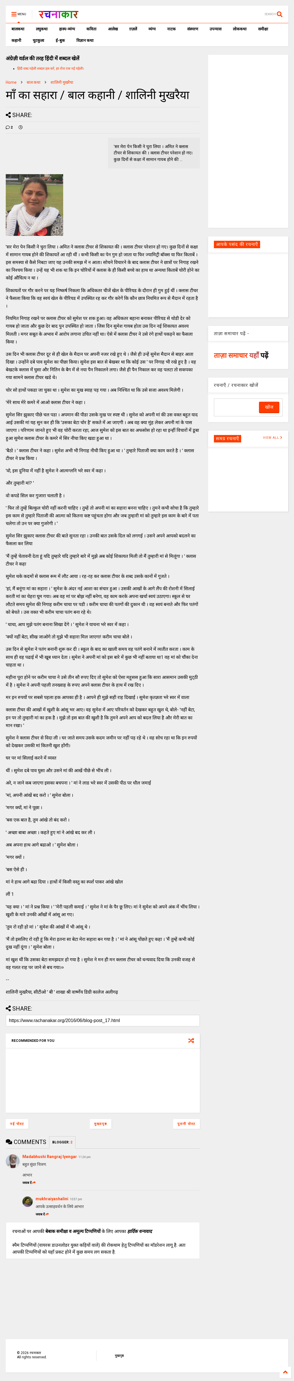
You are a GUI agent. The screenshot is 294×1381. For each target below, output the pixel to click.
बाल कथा (33, 82)
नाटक (171, 29)
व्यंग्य (152, 29)
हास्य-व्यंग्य (67, 29)
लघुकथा (42, 29)
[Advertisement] (248, 141)
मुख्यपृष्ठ (100, 1124)
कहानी (16, 40)
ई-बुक (60, 40)
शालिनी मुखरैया (62, 82)
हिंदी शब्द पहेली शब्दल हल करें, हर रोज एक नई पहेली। (50, 69)
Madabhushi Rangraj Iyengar (49, 1156)
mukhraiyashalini (52, 1199)
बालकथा (17, 29)
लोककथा (240, 29)
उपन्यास (215, 29)
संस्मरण (192, 29)
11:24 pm (84, 1157)
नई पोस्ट (17, 1124)
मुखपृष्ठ (119, 1356)
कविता (91, 29)
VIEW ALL (273, 438)
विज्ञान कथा (85, 40)
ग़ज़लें (133, 29)
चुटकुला (38, 40)
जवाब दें (29, 1183)
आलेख (113, 29)
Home (11, 82)
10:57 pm (76, 1199)
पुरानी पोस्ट (186, 1124)
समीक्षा (263, 29)
